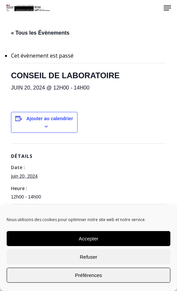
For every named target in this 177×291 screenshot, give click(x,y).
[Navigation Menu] (167, 8)
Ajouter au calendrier (49, 118)
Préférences (88, 275)
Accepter (88, 238)
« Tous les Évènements (40, 33)
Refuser (88, 257)
